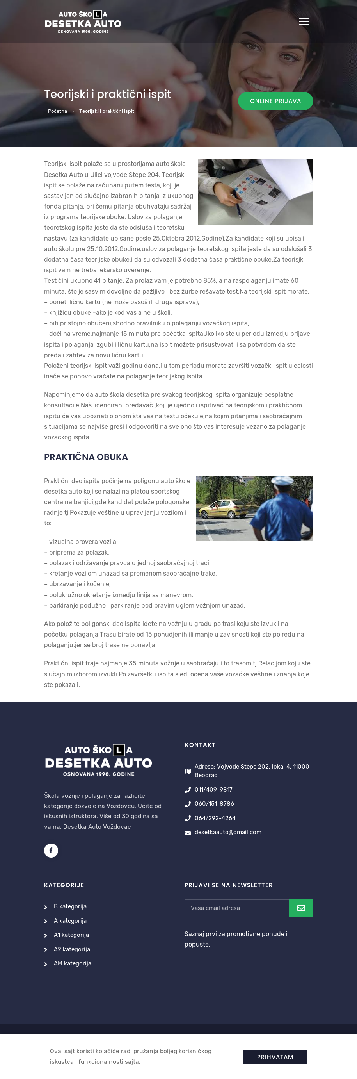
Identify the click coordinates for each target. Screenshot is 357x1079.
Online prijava (275, 101)
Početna (57, 111)
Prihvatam (275, 1057)
